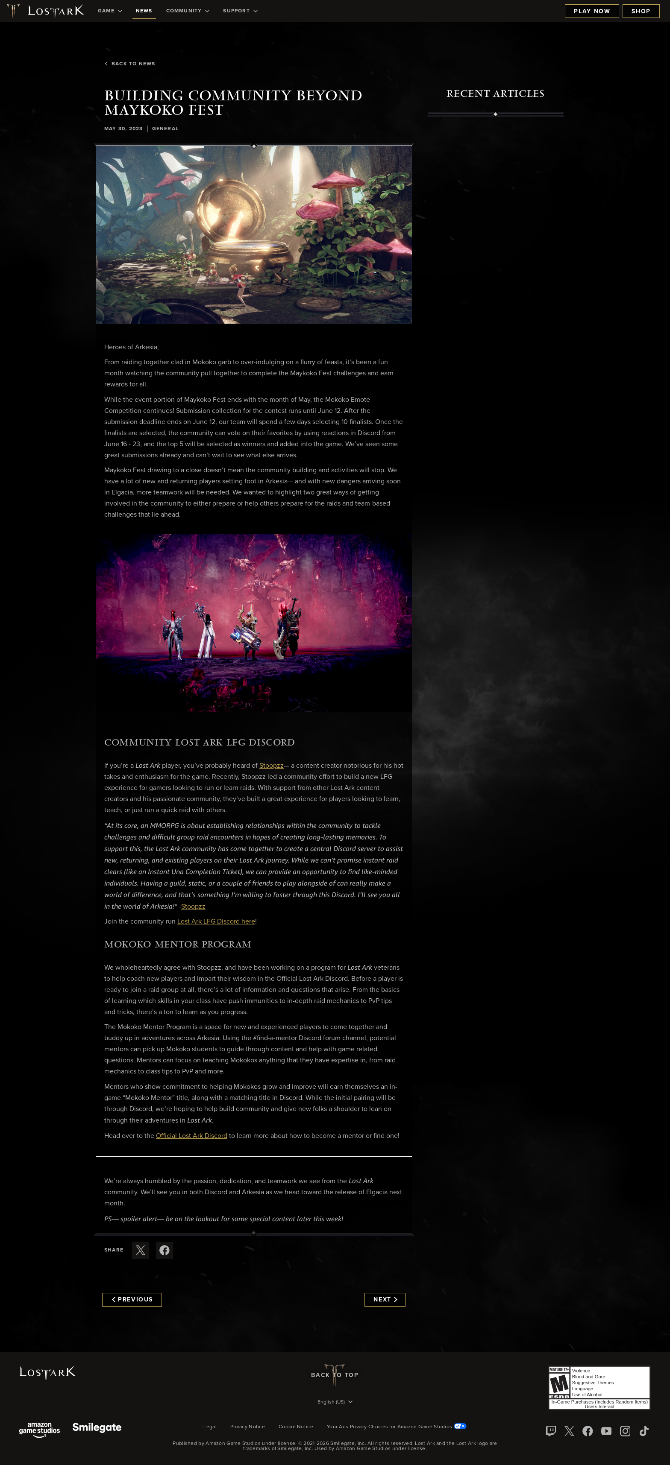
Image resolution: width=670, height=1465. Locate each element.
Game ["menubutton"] (110, 11)
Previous (132, 1300)
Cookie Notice (296, 1427)
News (144, 11)
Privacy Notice (247, 1427)
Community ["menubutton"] (188, 11)
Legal (210, 1427)
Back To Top (335, 1375)
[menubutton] (335, 1403)
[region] (495, 310)
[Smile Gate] (97, 1431)
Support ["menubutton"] (240, 11)
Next (385, 1300)
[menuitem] (110, 11)
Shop (641, 12)
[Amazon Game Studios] (39, 1431)
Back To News (130, 64)
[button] (254, 235)
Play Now (592, 12)
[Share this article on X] (140, 1250)
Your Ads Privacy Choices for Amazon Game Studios (397, 1427)
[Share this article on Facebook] (164, 1250)
